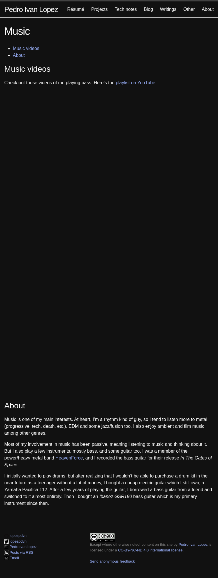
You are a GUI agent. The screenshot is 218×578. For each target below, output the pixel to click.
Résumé (75, 9)
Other (189, 9)
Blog (148, 9)
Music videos (26, 48)
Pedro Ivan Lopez (31, 9)
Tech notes (126, 9)
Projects (99, 9)
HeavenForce (69, 457)
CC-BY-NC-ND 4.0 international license (150, 550)
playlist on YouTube (135, 82)
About (208, 9)
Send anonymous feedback (112, 561)
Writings (168, 9)
